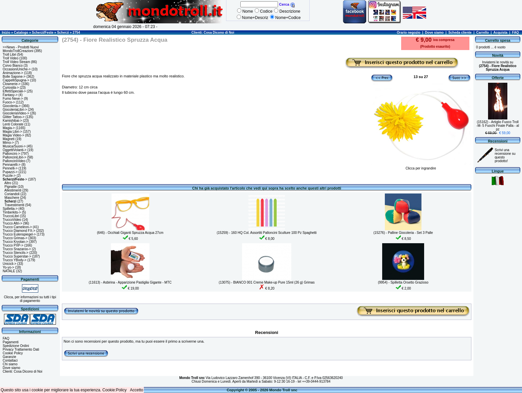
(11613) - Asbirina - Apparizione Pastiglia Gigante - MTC (130, 282)
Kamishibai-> (12, 120)
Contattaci (10, 360)
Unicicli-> (9, 264)
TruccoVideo (12, 220)
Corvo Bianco (13, 65)
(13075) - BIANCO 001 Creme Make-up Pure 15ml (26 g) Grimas (267, 282)
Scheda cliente (460, 32)
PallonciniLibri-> (14, 157)
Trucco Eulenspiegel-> (19, 234)
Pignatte (11, 186)
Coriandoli (12, 194)
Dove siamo (434, 32)
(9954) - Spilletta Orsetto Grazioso (403, 282)
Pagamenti (11, 342)
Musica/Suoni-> (14, 146)
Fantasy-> (10, 95)
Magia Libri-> (12, 131)
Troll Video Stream (16, 62)
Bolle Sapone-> (14, 76)
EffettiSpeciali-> (14, 91)
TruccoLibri (11, 216)
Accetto (136, 390)
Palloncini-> (11, 153)
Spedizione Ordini (16, 346)
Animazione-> (13, 73)
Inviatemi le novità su (497, 65)
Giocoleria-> (12, 106)
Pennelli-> (10, 168)
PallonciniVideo (14, 161)
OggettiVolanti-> (14, 150)
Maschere (12, 198)
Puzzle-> (9, 175)
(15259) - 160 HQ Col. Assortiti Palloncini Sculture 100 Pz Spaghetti (267, 233)
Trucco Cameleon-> (17, 227)
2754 (76, 32)
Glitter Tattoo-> (14, 117)
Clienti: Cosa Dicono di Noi (212, 32)
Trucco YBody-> (14, 260)
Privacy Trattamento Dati (21, 349)
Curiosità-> (11, 87)
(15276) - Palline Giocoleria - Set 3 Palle (403, 233)
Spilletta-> (10, 209)
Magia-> (9, 128)
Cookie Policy (13, 353)
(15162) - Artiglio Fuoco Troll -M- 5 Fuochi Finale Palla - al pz (497, 125)
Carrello (482, 32)
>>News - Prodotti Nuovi (21, 47)
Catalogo (21, 32)
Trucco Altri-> (12, 223)
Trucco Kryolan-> (15, 242)
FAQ (515, 32)
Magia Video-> (13, 135)
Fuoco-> (9, 102)
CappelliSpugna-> (16, 80)
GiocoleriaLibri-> (15, 109)
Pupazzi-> (10, 172)
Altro (7, 183)
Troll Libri (9, 54)
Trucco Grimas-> (15, 238)
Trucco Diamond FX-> (19, 231)
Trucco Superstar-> (17, 256)
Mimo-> (8, 142)
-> (15, 179)
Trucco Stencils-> (15, 253)
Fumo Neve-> (13, 98)
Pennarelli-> (12, 164)
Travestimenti (14, 205)
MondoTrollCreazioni (18, 51)
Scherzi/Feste (42, 32)
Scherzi (63, 32)
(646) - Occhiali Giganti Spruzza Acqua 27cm (130, 233)
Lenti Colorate (13, 124)
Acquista (500, 32)
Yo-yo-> (8, 267)
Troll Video (10, 58)
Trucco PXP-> (13, 245)
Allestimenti (12, 190)
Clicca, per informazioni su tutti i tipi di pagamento (30, 299)
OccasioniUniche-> (17, 69)
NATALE (9, 271)
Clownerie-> (12, 84)
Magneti (9, 139)
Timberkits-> (12, 212)
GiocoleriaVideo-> (16, 113)
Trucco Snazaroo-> (17, 249)
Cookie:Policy (115, 390)
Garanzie (9, 357)
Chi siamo (10, 364)
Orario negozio (408, 32)
